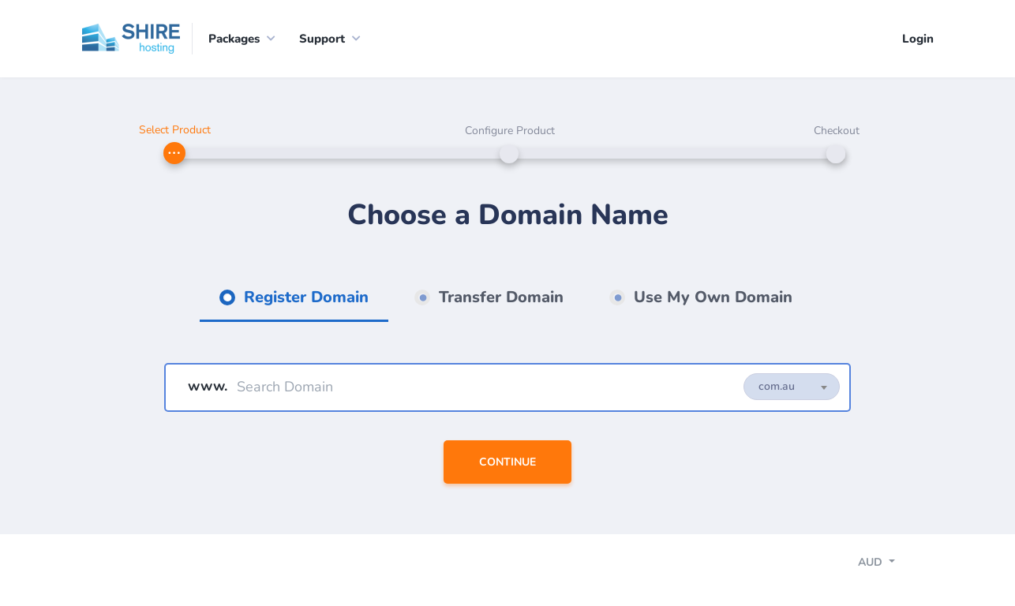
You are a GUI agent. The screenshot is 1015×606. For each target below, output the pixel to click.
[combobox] (791, 386)
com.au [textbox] (776, 386)
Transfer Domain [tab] (499, 297)
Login (918, 39)
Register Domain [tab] (304, 297)
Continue (507, 461)
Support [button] (322, 39)
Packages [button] (234, 39)
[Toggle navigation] (890, 564)
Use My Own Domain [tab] (710, 297)
